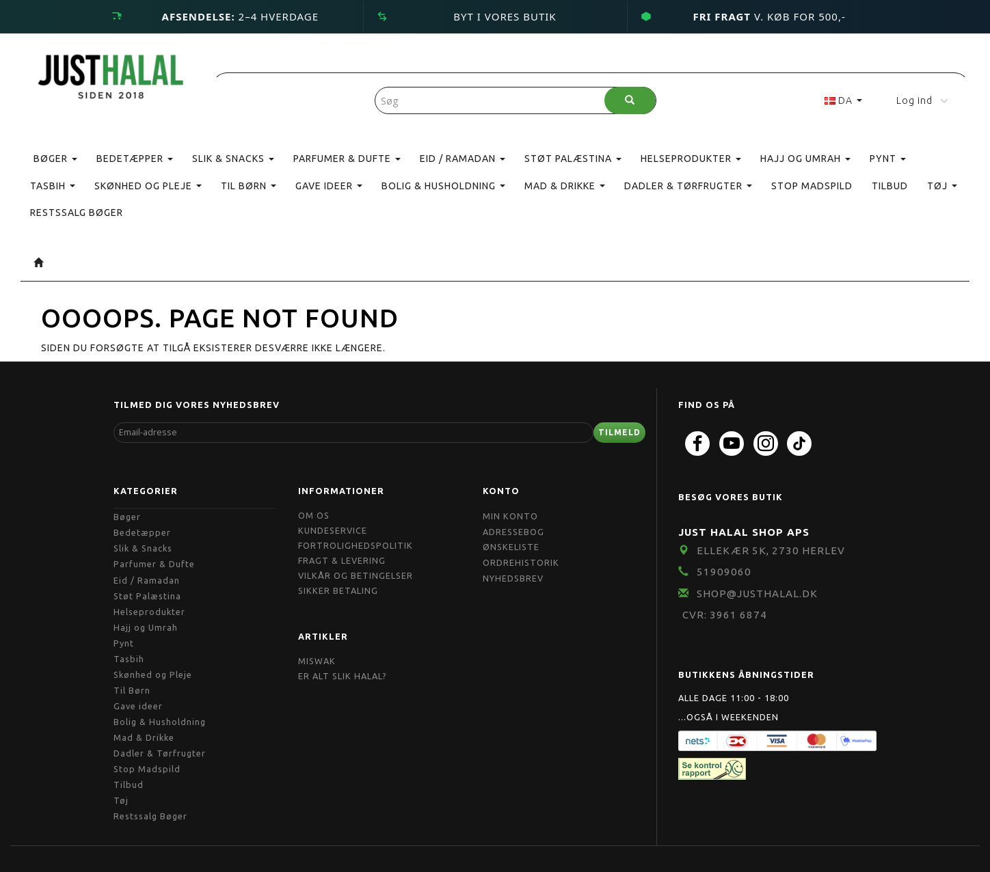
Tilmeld (619, 432)
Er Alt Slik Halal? (342, 676)
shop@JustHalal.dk (757, 593)
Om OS (314, 515)
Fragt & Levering (342, 560)
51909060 (724, 571)
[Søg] (630, 100)
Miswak (317, 661)
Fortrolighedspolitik (355, 545)
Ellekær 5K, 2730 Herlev (771, 550)
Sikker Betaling (338, 590)
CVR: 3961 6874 (724, 615)
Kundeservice (332, 530)
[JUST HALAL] (111, 74)
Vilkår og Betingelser (355, 575)
